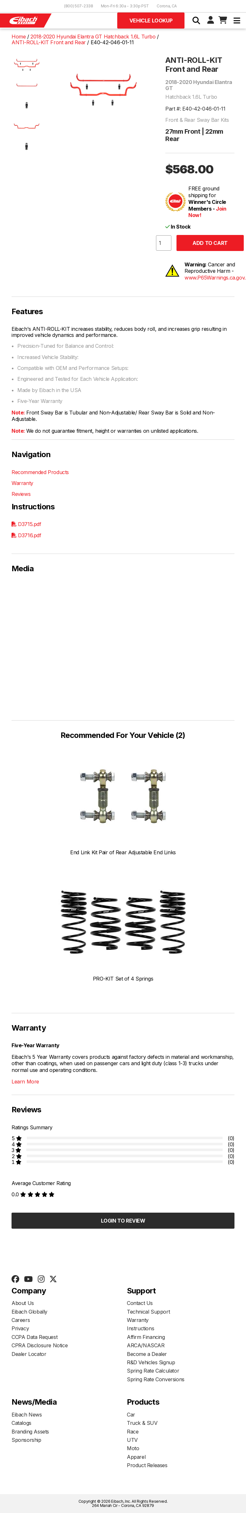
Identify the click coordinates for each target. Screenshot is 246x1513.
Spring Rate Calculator (153, 1371)
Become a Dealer (147, 1354)
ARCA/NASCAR (146, 1345)
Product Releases (147, 1465)
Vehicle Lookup (150, 20)
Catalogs (21, 1423)
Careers (21, 1320)
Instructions (140, 1328)
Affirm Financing (146, 1337)
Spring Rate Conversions (155, 1379)
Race (132, 1431)
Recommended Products (40, 472)
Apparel (136, 1457)
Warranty (22, 483)
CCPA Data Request (34, 1337)
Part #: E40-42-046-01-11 (195, 109)
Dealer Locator (29, 1354)
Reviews (21, 494)
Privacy (20, 1328)
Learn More (25, 1081)
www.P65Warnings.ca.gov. (215, 277)
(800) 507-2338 (78, 6)
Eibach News (27, 1414)
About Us (23, 1303)
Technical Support (148, 1312)
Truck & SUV (142, 1423)
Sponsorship (26, 1440)
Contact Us (140, 1303)
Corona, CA (167, 6)
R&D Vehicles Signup (151, 1362)
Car (131, 1414)
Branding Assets (30, 1431)
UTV (132, 1440)
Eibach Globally (29, 1312)
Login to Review (123, 1220)
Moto (133, 1448)
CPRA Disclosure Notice (40, 1345)
